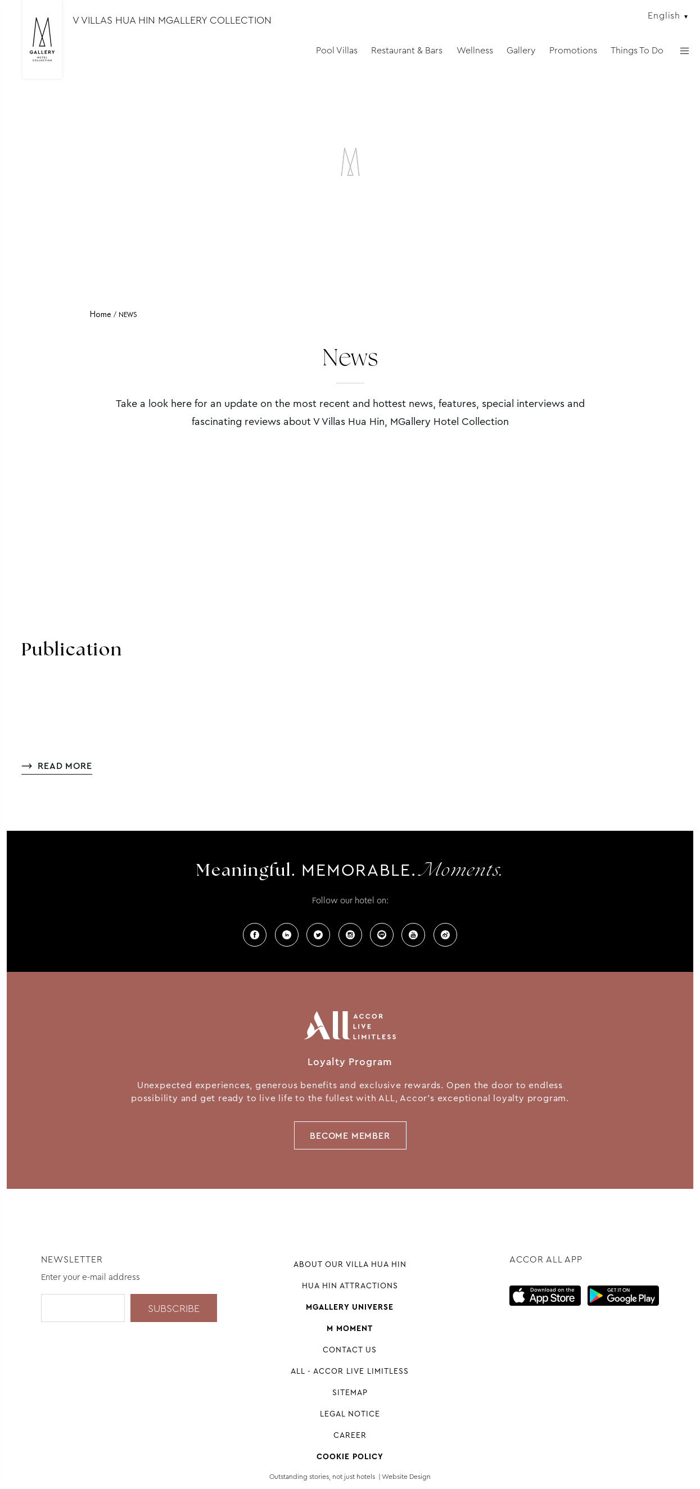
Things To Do (637, 50)
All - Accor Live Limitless (350, 1371)
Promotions (573, 50)
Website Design (406, 1477)
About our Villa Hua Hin (350, 1264)
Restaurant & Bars (406, 50)
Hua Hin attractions (350, 1285)
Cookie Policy (350, 1456)
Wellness (475, 50)
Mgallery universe (350, 1307)
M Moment (350, 1328)
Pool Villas (337, 50)
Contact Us (350, 1349)
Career (350, 1435)
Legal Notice (350, 1413)
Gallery (521, 50)
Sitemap (350, 1392)
